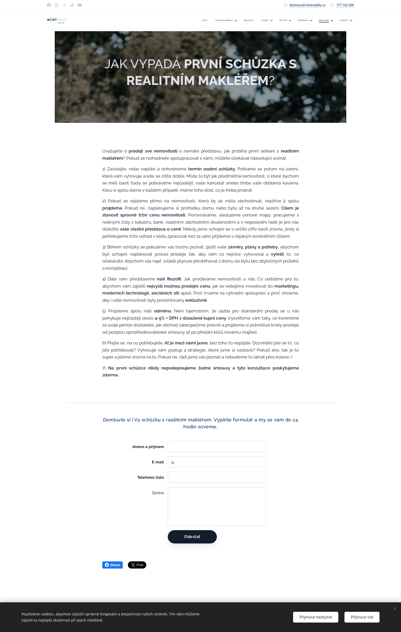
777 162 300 (345, 5)
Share (112, 565)
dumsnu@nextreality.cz (307, 5)
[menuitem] (279, 20)
